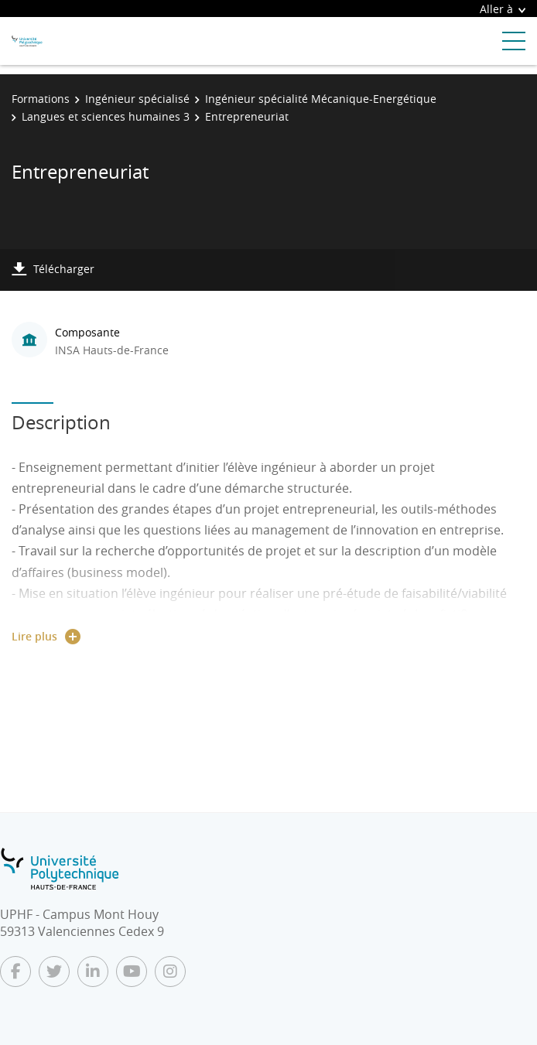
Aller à (502, 9)
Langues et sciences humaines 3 (106, 116)
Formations (41, 98)
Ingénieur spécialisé (137, 98)
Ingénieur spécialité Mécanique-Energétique (320, 98)
